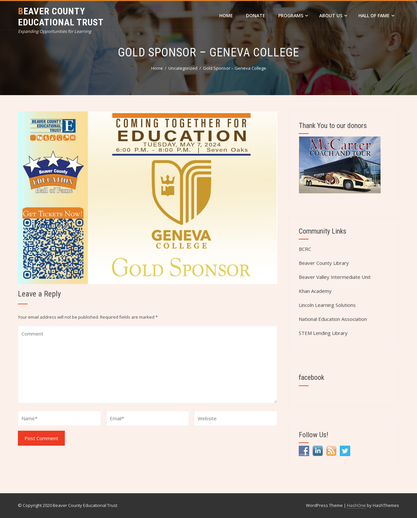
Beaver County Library (324, 263)
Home (226, 15)
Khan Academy (315, 291)
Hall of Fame (376, 15)
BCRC (305, 249)
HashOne (356, 505)
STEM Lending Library (323, 333)
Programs (293, 15)
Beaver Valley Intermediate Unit (335, 277)
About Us (333, 15)
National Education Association (333, 319)
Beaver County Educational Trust (61, 17)
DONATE (255, 15)
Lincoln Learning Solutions (327, 305)
